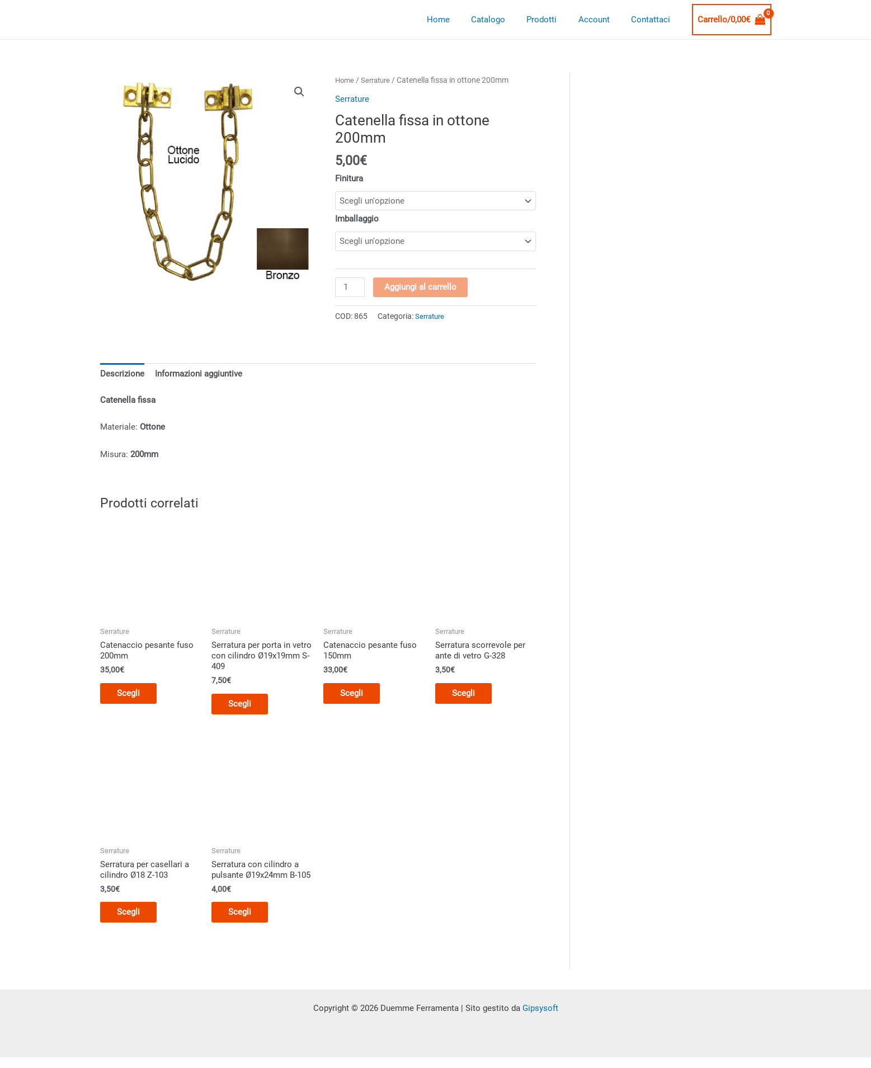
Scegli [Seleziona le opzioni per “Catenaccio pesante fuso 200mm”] (134, 696)
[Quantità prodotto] (350, 288)
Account (600, 20)
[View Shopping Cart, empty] (731, 20)
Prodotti (553, 20)
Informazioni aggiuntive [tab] (198, 375)
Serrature (378, 80)
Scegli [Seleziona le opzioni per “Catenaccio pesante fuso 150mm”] (357, 696)
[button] (299, 92)
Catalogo (504, 20)
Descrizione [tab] (122, 375)
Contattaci (652, 20)
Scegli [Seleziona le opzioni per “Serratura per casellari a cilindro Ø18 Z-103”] (134, 919)
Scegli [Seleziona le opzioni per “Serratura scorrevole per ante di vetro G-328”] (469, 696)
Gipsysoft (540, 1016)
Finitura (349, 178)
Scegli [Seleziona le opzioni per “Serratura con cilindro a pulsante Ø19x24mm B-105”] (245, 919)
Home (459, 20)
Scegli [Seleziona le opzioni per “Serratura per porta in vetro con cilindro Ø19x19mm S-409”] (245, 708)
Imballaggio (357, 219)
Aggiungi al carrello (421, 288)
